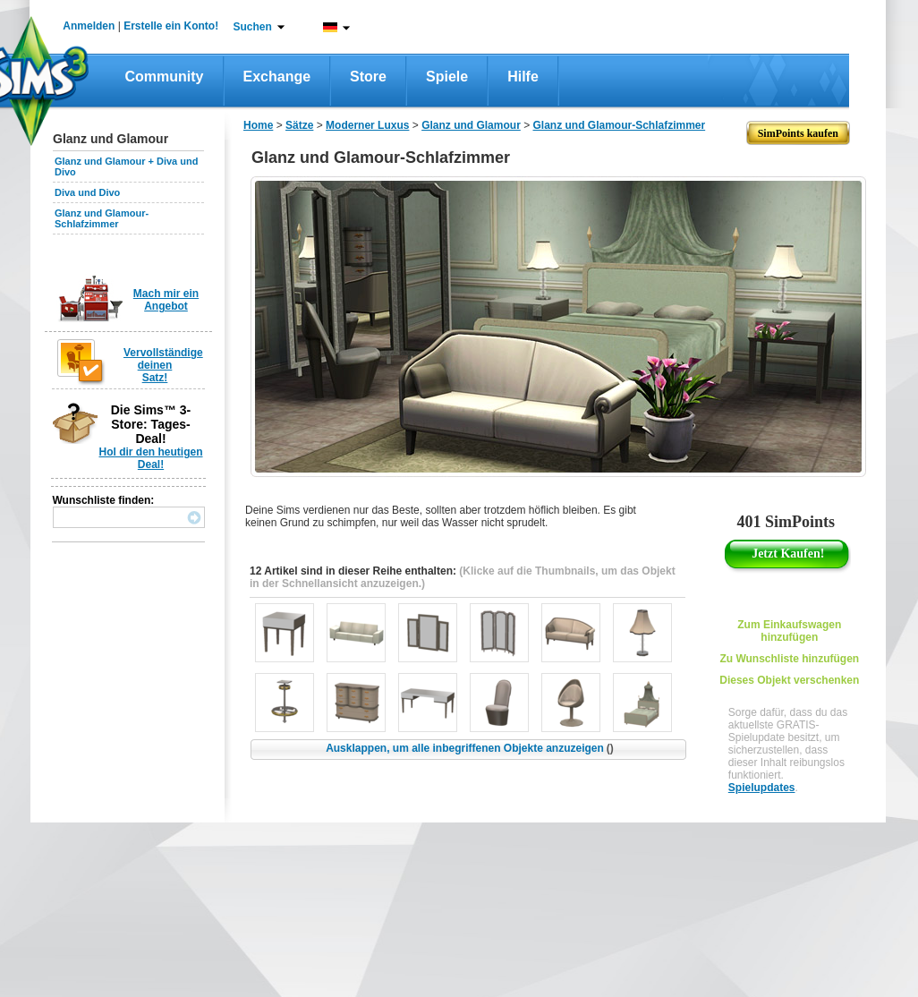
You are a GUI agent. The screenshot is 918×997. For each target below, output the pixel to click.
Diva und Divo (87, 192)
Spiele (447, 76)
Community (164, 76)
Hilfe (523, 76)
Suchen (253, 27)
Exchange (277, 76)
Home (258, 125)
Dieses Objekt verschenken (789, 680)
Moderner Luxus (367, 125)
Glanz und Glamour (471, 125)
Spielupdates (761, 787)
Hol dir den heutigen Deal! (151, 458)
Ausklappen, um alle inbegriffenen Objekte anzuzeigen (470, 748)
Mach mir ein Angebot (166, 299)
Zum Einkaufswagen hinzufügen (789, 630)
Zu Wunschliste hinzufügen (789, 658)
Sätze (299, 125)
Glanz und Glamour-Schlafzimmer (102, 218)
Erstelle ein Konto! (170, 26)
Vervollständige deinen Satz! (163, 365)
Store (368, 76)
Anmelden (89, 26)
